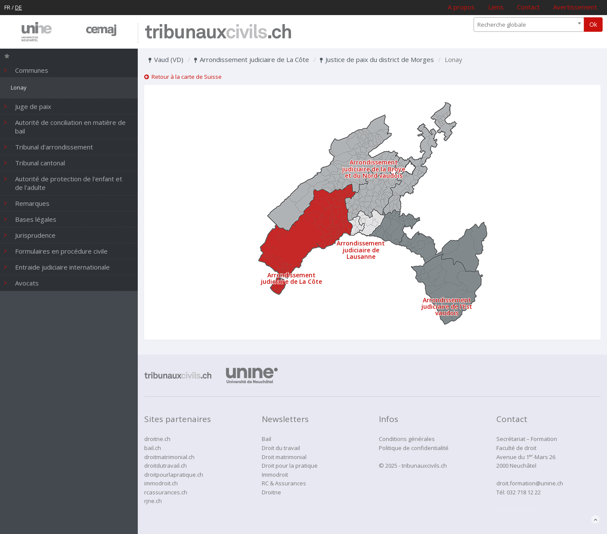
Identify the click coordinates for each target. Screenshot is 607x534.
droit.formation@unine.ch (529, 483)
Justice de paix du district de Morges (377, 59)
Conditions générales (407, 439)
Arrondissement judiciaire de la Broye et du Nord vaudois (373, 169)
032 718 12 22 (524, 492)
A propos (461, 7)
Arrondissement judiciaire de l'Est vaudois (446, 306)
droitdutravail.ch (165, 465)
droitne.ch (157, 439)
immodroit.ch (161, 483)
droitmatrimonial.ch (169, 457)
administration (515, 510)
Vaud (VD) (166, 59)
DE (18, 7)
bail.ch (152, 448)
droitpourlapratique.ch (173, 474)
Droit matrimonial (284, 457)
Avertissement (575, 7)
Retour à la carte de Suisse (183, 77)
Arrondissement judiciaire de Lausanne (361, 250)
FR (7, 7)
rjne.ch (153, 501)
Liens (496, 7)
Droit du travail (281, 448)
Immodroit (275, 474)
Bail (266, 439)
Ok (593, 24)
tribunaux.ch (218, 33)
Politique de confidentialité (414, 448)
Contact (528, 7)
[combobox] (529, 24)
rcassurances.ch (165, 492)
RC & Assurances (284, 483)
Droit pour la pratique (290, 465)
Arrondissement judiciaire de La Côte (251, 59)
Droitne (271, 492)
